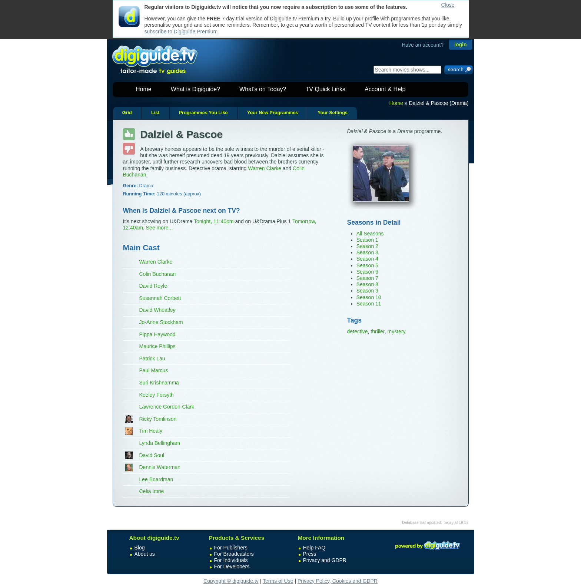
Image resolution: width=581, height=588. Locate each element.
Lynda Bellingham (159, 443)
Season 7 (367, 278)
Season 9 (367, 291)
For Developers (232, 566)
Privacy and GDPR (324, 560)
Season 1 (367, 240)
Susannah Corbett (160, 298)
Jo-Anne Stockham (161, 322)
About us (145, 554)
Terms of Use (278, 581)
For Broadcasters (234, 554)
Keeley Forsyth (156, 395)
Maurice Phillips (157, 346)
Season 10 (368, 297)
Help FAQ (314, 548)
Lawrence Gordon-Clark (167, 407)
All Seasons (370, 234)
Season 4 (367, 259)
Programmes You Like (203, 112)
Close (448, 5)
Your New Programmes (272, 112)
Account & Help (385, 89)
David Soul (152, 455)
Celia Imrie (151, 491)
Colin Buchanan (157, 274)
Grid (127, 112)
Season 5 (367, 265)
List (155, 112)
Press (309, 554)
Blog (140, 548)
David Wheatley (157, 310)
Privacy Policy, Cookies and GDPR (338, 581)
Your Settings (333, 112)
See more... (159, 228)
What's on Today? (262, 89)
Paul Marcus (153, 370)
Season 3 (367, 252)
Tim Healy (151, 431)
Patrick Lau (152, 358)
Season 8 (367, 284)
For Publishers (231, 548)
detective (357, 331)
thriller (377, 331)
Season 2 (367, 246)
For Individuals (231, 560)
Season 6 (367, 272)
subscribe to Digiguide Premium (181, 31)
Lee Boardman (156, 479)
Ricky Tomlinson (158, 419)
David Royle (153, 286)
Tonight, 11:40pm (213, 221)
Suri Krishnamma (159, 383)
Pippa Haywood (157, 334)
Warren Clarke (264, 168)
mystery (396, 331)
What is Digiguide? (195, 89)
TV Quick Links (325, 89)
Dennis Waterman (160, 467)
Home (144, 89)
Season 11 (368, 304)
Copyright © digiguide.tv (231, 581)
